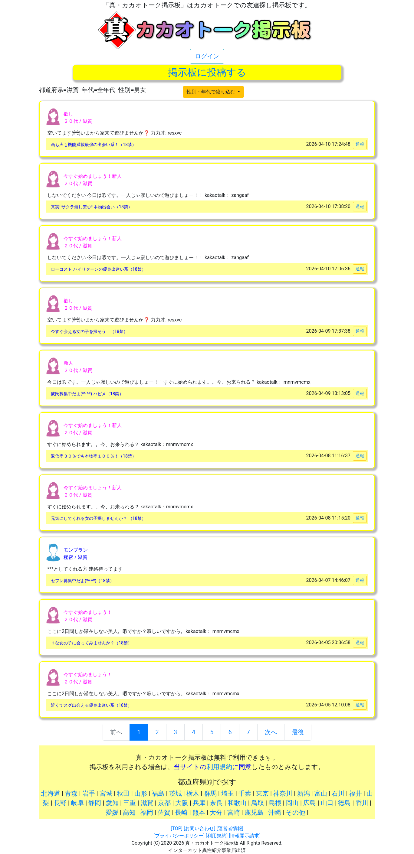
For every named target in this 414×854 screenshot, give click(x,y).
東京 (262, 793)
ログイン (207, 56)
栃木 (192, 793)
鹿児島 (254, 812)
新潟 (303, 793)
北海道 (50, 793)
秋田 (123, 793)
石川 (338, 793)
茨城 (175, 793)
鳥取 (257, 803)
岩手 (88, 793)
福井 (355, 793)
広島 (309, 803)
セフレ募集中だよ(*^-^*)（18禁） (82, 580)
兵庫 (199, 803)
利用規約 (219, 767)
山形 (140, 793)
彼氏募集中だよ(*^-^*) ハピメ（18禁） (87, 393)
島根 (275, 803)
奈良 (216, 803)
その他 (295, 812)
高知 (129, 812)
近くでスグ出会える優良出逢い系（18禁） (91, 705)
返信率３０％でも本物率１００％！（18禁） (93, 456)
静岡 (94, 803)
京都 (164, 803)
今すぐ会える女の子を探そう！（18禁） (89, 331)
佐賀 (164, 812)
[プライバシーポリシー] (178, 836)
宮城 (106, 793)
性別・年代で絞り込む (211, 92)
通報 (360, 144)
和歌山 (237, 803)
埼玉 (227, 793)
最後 (298, 732)
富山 (320, 793)
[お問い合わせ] (199, 828)
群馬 (210, 793)
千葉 (244, 793)
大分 (216, 812)
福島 (158, 793)
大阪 (181, 803)
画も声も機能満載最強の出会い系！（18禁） (93, 144)
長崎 (181, 812)
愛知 (112, 803)
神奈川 (282, 793)
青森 (71, 793)
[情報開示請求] (244, 836)
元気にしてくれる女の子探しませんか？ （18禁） (98, 518)
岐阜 (77, 803)
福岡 (146, 812)
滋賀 (147, 803)
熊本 (198, 812)
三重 (129, 803)
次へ (271, 732)
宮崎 (233, 812)
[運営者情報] (229, 828)
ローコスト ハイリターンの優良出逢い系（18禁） (98, 269)
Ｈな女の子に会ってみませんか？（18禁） (91, 643)
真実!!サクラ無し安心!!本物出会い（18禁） (91, 207)
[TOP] (176, 828)
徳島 (344, 803)
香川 (362, 803)
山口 (327, 803)
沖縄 (274, 812)
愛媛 (112, 812)
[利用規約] (217, 836)
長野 (60, 803)
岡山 (292, 803)
